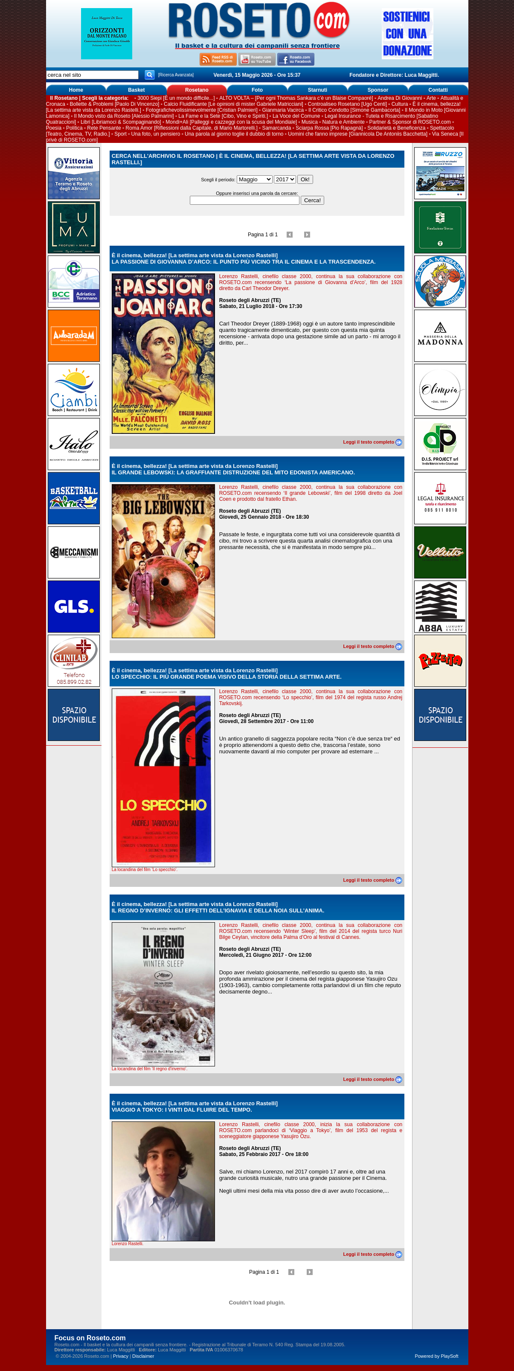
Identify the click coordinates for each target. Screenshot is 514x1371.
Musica (310, 122)
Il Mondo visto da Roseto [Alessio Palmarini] (124, 116)
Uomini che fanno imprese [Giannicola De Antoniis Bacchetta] (357, 134)
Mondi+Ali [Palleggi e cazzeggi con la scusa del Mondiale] (231, 122)
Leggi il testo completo (372, 441)
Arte (431, 98)
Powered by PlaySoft (436, 1356)
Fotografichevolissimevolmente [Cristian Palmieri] (202, 110)
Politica (74, 128)
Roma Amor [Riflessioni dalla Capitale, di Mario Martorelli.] (191, 128)
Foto (257, 90)
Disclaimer (143, 1356)
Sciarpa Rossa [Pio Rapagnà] (329, 128)
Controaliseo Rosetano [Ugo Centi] (347, 104)
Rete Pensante (104, 128)
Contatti (438, 90)
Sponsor (378, 90)
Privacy (120, 1356)
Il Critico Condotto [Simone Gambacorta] (354, 110)
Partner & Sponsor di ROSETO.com (410, 122)
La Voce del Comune (296, 116)
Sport (120, 134)
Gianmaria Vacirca (283, 110)
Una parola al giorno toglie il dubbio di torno (234, 134)
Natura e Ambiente (343, 122)
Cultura (400, 104)
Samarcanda (276, 128)
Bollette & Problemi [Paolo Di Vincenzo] (115, 104)
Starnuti (317, 90)
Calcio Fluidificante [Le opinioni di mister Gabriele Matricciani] (233, 104)
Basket (136, 90)
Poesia (54, 128)
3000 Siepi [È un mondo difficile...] (176, 98)
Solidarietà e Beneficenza (396, 128)
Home (76, 90)
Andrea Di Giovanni (400, 98)
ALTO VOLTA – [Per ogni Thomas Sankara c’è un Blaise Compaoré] (296, 98)
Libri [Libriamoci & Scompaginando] (121, 122)
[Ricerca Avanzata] (176, 75)
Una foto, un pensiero (155, 134)
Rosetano (197, 90)
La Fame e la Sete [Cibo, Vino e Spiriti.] (223, 116)
